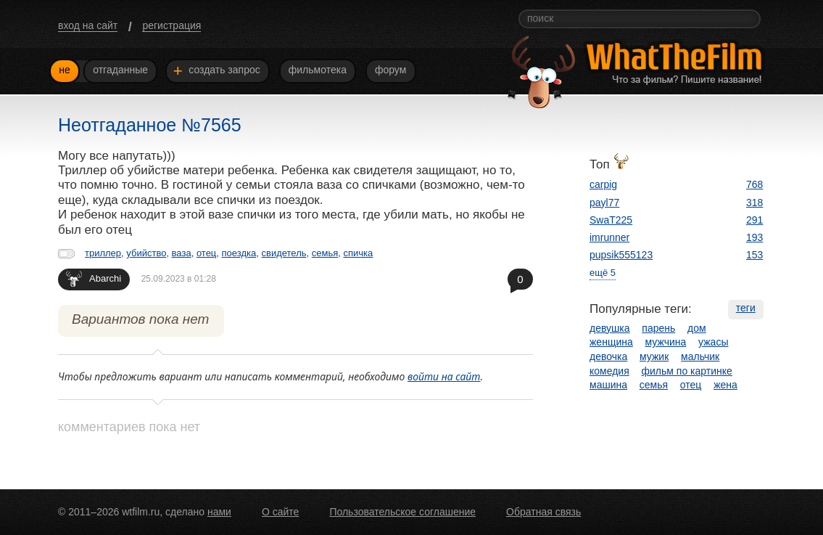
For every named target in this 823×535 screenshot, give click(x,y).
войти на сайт (444, 376)
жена (725, 385)
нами (219, 512)
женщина (611, 342)
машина (608, 385)
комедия (609, 371)
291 (754, 220)
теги (746, 308)
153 (754, 255)
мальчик (700, 356)
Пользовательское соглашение (402, 512)
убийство (146, 253)
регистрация (171, 25)
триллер (103, 253)
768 (754, 184)
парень (658, 328)
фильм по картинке (687, 371)
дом (696, 328)
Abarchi (93, 278)
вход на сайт (87, 25)
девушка (610, 328)
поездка (239, 253)
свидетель (283, 253)
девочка (608, 356)
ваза (181, 253)
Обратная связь (543, 512)
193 (754, 237)
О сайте (280, 512)
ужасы (713, 342)
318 (754, 202)
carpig (603, 184)
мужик (654, 356)
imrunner (609, 237)
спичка (358, 253)
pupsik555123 (621, 255)
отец (206, 253)
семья (325, 253)
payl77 (604, 202)
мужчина (666, 342)
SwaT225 (611, 220)
